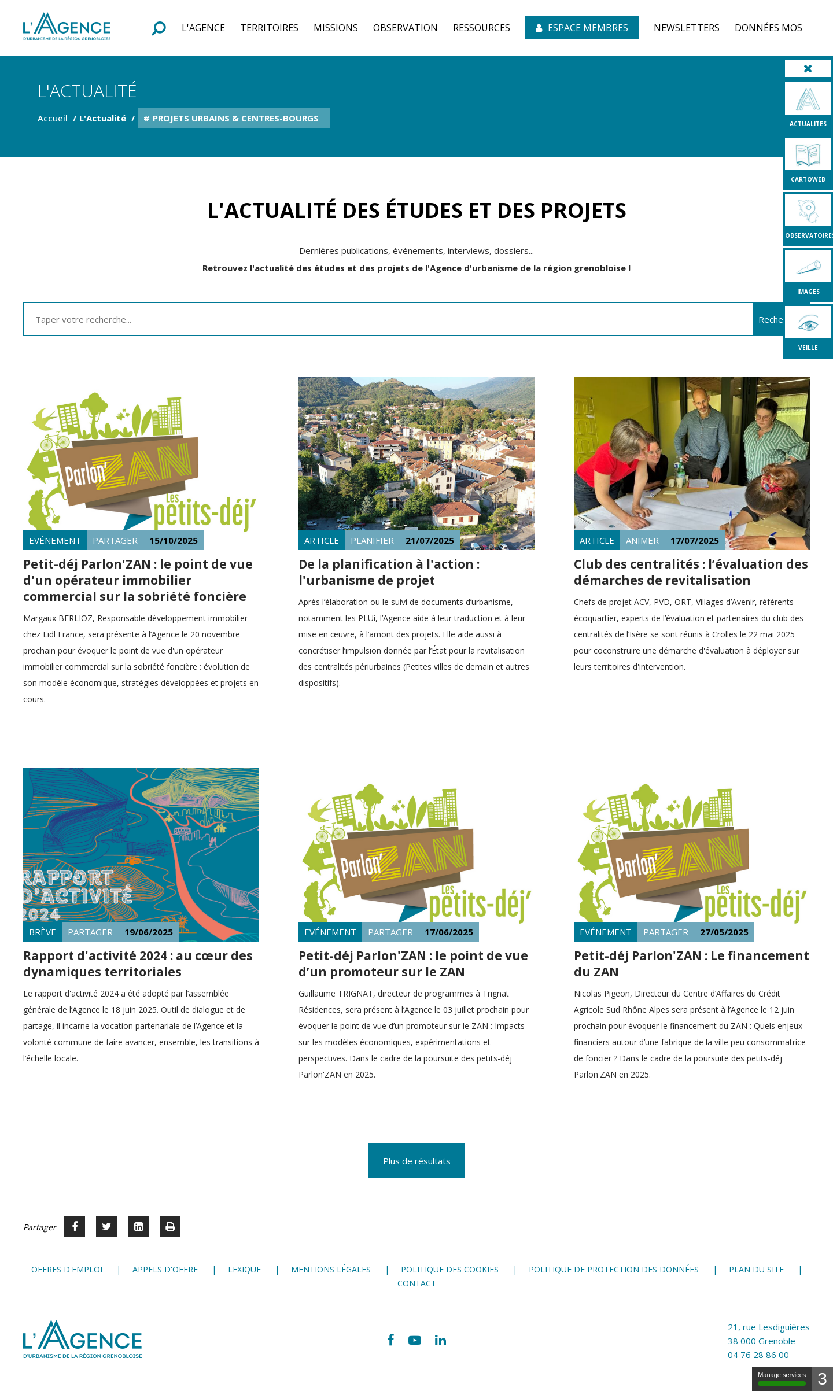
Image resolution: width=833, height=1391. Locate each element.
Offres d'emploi (66, 1269)
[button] (203, 27)
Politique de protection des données (614, 1269)
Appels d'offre (165, 1269)
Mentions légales (331, 1269)
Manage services (782, 1378)
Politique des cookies (450, 1269)
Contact (416, 1283)
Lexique (244, 1269)
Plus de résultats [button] (417, 1161)
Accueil (53, 118)
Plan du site (756, 1269)
